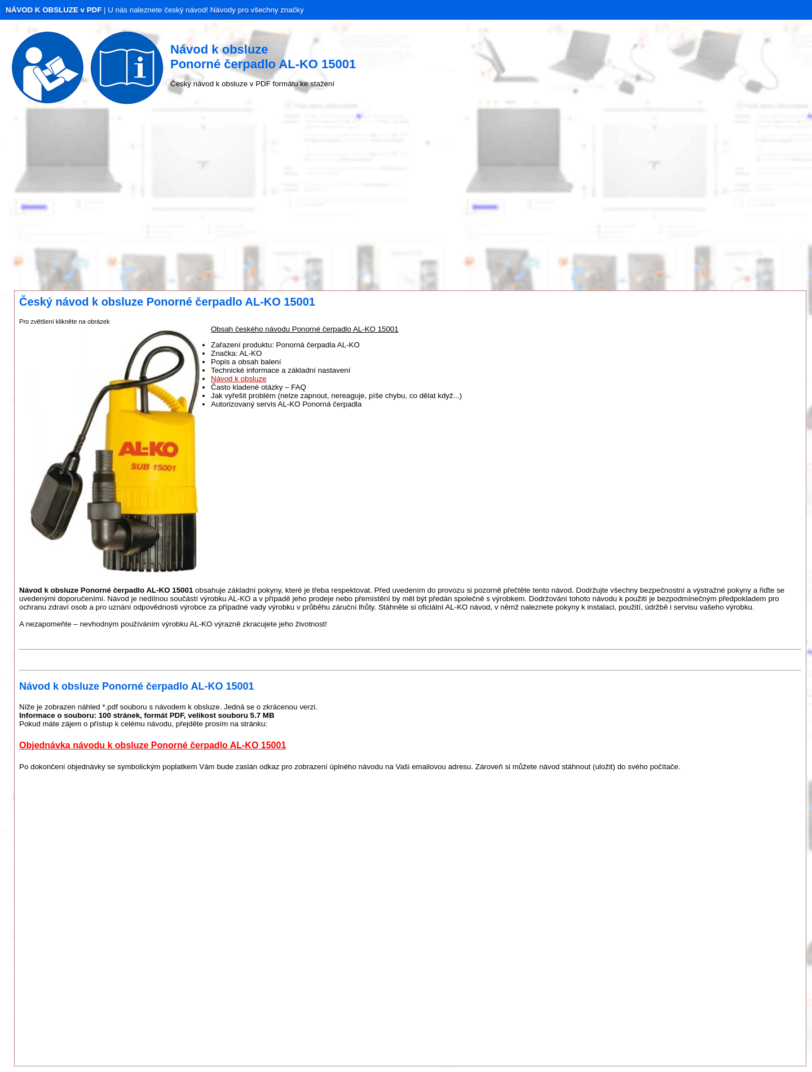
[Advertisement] (406, 200)
